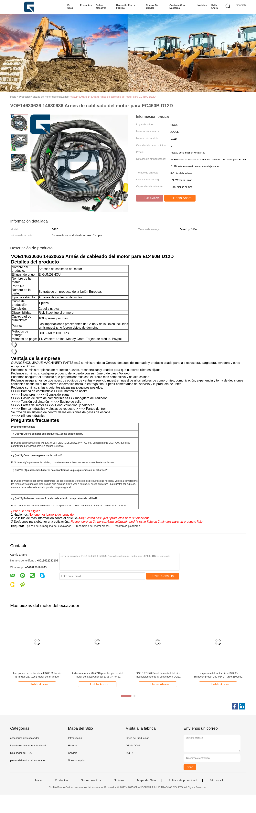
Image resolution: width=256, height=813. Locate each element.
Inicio (38, 780)
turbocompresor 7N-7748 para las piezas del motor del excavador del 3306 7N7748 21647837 (97, 675)
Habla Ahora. (215, 6)
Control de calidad (152, 6)
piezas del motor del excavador (28, 760)
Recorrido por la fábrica (125, 6)
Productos (86, 5)
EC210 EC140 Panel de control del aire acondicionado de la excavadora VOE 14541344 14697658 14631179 (157, 675)
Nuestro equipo (76, 760)
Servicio (72, 752)
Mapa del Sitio (146, 780)
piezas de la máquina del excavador (49, 526)
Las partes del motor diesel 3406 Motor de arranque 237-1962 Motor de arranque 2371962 (37, 675)
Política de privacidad (183, 780)
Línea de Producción (137, 738)
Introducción (75, 738)
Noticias (202, 5)
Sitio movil (216, 780)
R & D (129, 752)
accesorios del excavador (24, 738)
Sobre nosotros (101, 6)
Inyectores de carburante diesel (28, 745)
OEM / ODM (133, 745)
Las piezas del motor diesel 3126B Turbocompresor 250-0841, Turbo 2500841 (218, 675)
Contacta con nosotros (177, 6)
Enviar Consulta (163, 576)
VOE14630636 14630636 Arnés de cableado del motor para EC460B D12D (112, 96)
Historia (72, 745)
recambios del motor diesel (92, 526)
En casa (70, 6)
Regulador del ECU (21, 752)
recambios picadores (127, 526)
